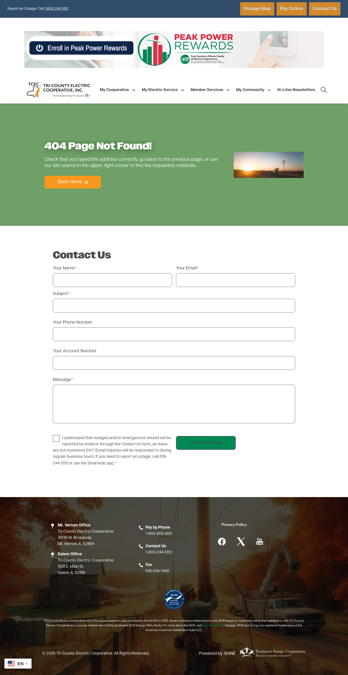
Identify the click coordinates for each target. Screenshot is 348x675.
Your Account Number (75, 351)
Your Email (186, 268)
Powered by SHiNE (217, 654)
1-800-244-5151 (56, 9)
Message (62, 380)
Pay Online (291, 8)
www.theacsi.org (213, 625)
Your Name (64, 268)
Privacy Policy (234, 525)
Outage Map (255, 8)
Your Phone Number (72, 322)
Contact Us (324, 8)
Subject (60, 294)
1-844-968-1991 (159, 534)
